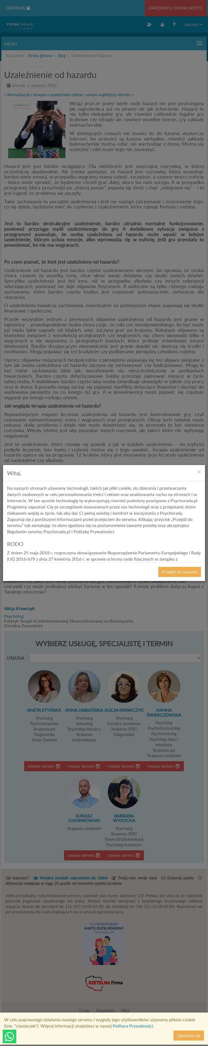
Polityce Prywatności (133, 1025)
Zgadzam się (188, 1035)
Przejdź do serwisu (179, 571)
